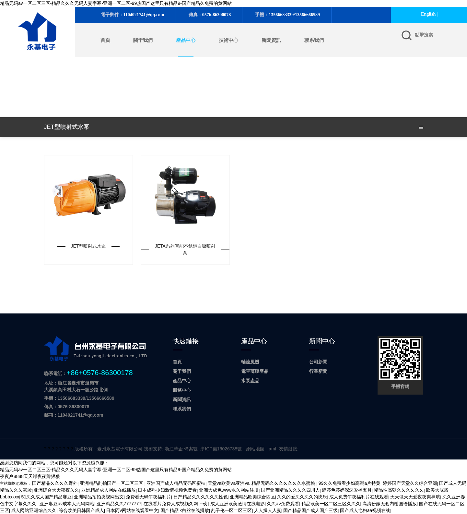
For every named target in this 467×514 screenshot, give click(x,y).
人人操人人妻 (267, 510)
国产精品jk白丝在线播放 (184, 510)
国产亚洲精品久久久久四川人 (290, 490)
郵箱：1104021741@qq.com (73, 415)
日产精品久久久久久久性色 (200, 496)
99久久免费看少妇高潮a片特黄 (349, 483)
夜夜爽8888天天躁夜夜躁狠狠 (30, 476)
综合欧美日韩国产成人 (81, 510)
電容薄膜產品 (254, 371)
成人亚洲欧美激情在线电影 (237, 503)
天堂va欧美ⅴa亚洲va (229, 483)
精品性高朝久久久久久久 (399, 490)
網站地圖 (255, 448)
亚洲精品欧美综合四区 (252, 496)
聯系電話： (88, 373)
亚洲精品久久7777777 (119, 503)
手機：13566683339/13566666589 (79, 398)
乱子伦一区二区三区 (231, 510)
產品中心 (185, 40)
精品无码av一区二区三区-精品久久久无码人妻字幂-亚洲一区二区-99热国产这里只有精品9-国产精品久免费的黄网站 (116, 3)
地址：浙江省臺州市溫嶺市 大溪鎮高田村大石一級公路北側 (76, 386)
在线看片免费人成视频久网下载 (176, 503)
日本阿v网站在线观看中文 (132, 510)
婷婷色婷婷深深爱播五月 (347, 490)
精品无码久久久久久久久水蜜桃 (283, 483)
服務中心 (182, 390)
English (428, 14)
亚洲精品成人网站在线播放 (108, 490)
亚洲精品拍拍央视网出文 (99, 496)
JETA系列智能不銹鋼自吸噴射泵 (185, 249)
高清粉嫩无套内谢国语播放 (389, 503)
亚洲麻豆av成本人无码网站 (67, 503)
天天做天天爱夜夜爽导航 (415, 496)
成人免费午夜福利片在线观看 (358, 496)
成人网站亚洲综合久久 (33, 510)
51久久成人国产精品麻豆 (46, 496)
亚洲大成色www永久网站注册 (229, 490)
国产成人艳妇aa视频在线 (365, 510)
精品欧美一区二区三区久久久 (330, 503)
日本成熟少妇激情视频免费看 (167, 490)
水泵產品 (250, 380)
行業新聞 (318, 371)
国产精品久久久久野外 (54, 483)
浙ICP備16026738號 (221, 448)
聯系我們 (314, 40)
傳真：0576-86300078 (66, 406)
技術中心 (228, 40)
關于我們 (143, 40)
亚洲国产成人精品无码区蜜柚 (175, 483)
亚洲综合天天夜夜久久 (56, 490)
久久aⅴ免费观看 (283, 503)
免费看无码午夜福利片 (148, 496)
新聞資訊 (271, 40)
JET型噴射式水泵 (88, 246)
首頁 (105, 40)
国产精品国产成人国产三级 (310, 510)
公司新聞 (318, 361)
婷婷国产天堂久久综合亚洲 (410, 483)
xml (272, 448)
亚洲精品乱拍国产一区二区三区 (112, 483)
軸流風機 (250, 361)
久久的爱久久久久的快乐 (302, 496)
